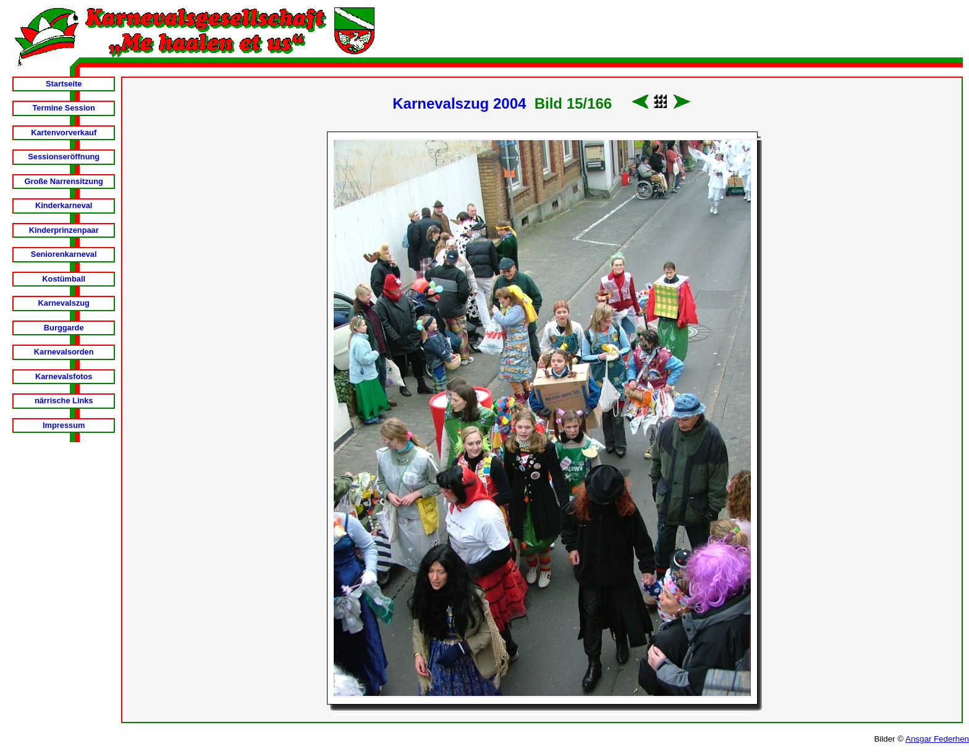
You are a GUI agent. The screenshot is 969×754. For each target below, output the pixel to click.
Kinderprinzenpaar (64, 230)
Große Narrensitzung (64, 181)
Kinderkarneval (63, 205)
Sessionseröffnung (63, 156)
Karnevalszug (64, 303)
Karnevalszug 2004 (459, 103)
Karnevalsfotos (63, 376)
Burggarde (64, 327)
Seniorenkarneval (64, 254)
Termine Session (63, 107)
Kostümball (63, 278)
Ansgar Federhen (937, 739)
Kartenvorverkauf (63, 132)
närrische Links (64, 400)
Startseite (64, 83)
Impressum (64, 425)
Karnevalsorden (64, 351)
